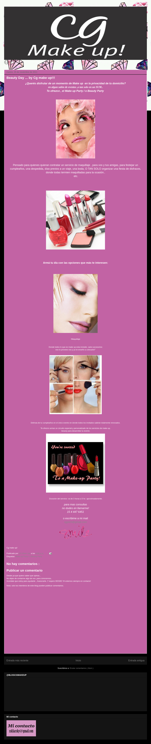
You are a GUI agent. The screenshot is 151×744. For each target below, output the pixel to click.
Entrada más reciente (17, 660)
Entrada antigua (136, 660)
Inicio (78, 660)
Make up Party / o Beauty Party (28, 556)
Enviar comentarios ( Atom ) (81, 668)
